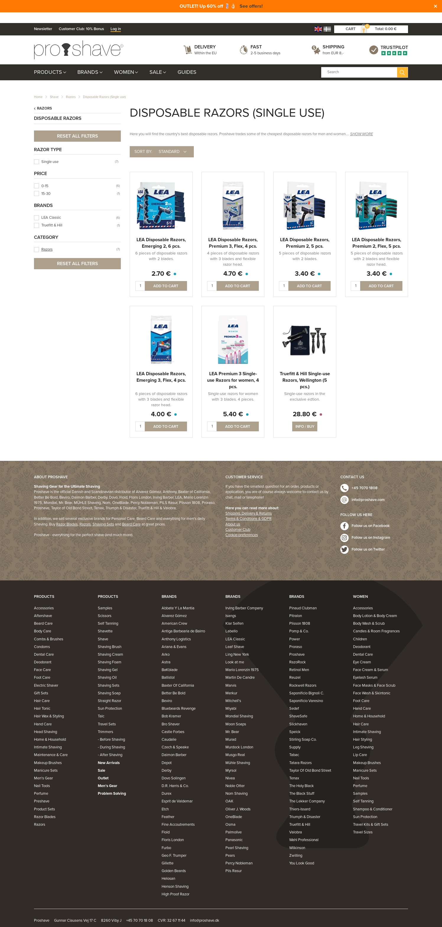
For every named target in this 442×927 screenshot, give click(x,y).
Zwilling (295, 845)
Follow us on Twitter (368, 539)
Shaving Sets (103, 513)
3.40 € (305, 263)
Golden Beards (174, 860)
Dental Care (44, 644)
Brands (87, 61)
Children (360, 628)
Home (38, 87)
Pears (230, 845)
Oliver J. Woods (238, 798)
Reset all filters (77, 125)
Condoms (42, 636)
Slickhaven (298, 713)
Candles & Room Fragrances (376, 620)
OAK (229, 791)
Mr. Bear (232, 721)
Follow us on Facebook (371, 515)
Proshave (297, 644)
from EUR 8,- (333, 42)
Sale (156, 61)
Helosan (168, 868)
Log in (115, 18)
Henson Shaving (175, 876)
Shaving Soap (109, 682)
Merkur (231, 682)
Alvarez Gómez (174, 605)
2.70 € (161, 263)
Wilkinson (297, 837)
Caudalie (169, 729)
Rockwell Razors (302, 675)
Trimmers (105, 721)
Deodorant (42, 651)
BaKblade (170, 659)
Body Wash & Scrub (369, 613)
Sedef (294, 698)
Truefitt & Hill (51, 215)
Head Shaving (45, 721)
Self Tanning (108, 613)
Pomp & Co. (299, 620)
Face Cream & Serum (370, 659)
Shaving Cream (110, 644)
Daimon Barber (174, 744)
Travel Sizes (363, 822)
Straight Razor (109, 690)
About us (232, 513)
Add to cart (165, 275)
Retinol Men (299, 659)
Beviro (167, 690)
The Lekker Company (307, 791)
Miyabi (230, 698)
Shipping (333, 37)
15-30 (46, 183)
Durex (166, 783)
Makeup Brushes (48, 752)
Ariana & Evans (174, 636)
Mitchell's (233, 690)
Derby (166, 760)
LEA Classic (51, 207)
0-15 (44, 175)
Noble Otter (235, 775)
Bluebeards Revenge (179, 698)
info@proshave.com (368, 489)
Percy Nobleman (239, 853)
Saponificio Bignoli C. (306, 682)
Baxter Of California (178, 675)
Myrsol (230, 760)
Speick (294, 721)
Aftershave (43, 605)
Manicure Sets (46, 760)
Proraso (295, 636)
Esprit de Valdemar (177, 791)
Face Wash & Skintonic (371, 682)
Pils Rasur (233, 860)
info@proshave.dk (204, 910)
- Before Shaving (111, 729)
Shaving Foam (109, 651)
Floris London (173, 829)
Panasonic (234, 829)
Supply (294, 737)
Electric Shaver (46, 675)
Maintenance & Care (51, 744)
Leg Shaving (363, 737)
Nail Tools (42, 775)
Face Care (42, 659)
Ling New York (237, 644)
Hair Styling (362, 729)
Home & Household (50, 729)
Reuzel (294, 667)
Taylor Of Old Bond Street (310, 760)
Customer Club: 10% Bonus (81, 18)
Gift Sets (41, 682)
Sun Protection (110, 698)
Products (48, 61)
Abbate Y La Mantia (178, 597)
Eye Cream (362, 651)
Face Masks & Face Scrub (374, 675)
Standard (169, 141)
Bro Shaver (171, 713)
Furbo (166, 837)
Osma (230, 814)
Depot (167, 752)
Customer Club (237, 519)
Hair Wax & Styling (49, 706)
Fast (256, 37)
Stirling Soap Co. (303, 729)
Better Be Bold (173, 682)
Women (124, 61)
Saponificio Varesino (306, 690)
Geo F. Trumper (174, 845)
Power (294, 628)
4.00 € (161, 404)
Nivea (230, 768)
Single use (49, 151)
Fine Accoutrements (178, 814)
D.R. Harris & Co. (175, 775)
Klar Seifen (234, 613)
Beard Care (131, 513)
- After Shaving (110, 744)
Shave (54, 87)
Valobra (295, 822)
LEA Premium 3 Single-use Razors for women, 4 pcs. (233, 370)
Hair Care (42, 690)
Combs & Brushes (48, 628)
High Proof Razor (175, 884)
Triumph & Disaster (304, 806)
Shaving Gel (108, 659)
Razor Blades (67, 513)
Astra (166, 651)
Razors (71, 87)
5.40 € (233, 404)
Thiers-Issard (299, 798)
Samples (105, 597)
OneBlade (233, 806)
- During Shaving (111, 737)
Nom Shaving (236, 783)
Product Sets (44, 798)
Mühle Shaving (237, 752)
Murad (230, 729)
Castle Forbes (173, 721)
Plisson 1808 (299, 613)
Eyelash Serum (365, 667)
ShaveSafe (298, 706)
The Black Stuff (301, 783)
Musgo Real (235, 744)
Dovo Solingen (174, 768)
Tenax (294, 768)
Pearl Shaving (236, 837)
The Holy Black (301, 775)
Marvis (230, 675)
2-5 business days (265, 42)
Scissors (104, 605)
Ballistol (168, 667)
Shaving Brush (109, 636)
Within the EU (205, 42)
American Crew (174, 613)
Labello (231, 620)
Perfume (41, 783)
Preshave (41, 791)
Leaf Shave (234, 636)
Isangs (230, 605)
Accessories (44, 597)
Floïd (166, 822)
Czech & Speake (175, 737)
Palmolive (233, 822)
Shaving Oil (107, 667)
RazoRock (297, 651)
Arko (166, 644)
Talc (101, 706)
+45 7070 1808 (365, 477)
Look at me (234, 651)
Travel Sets (107, 713)
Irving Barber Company (244, 597)
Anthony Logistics (176, 628)
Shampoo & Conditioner (372, 798)
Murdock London (239, 737)
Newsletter (43, 18)
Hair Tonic (42, 698)
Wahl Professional (303, 829)
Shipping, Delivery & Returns (248, 503)
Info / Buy (304, 416)
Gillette (167, 853)
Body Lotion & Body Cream (375, 605)
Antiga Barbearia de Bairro (183, 620)
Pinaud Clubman (303, 597)
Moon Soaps (235, 713)
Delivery (205, 37)
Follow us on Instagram (371, 527)
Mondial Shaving (239, 706)
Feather (168, 806)
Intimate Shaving (48, 737)
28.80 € (305, 404)
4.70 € (233, 263)
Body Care (42, 620)
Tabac (294, 744)
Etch (165, 798)
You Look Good (301, 853)
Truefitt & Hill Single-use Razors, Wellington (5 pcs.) (305, 370)
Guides (187, 61)
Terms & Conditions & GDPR (248, 508)
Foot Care (42, 667)
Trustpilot (394, 37)
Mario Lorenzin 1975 (242, 659)
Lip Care (360, 744)
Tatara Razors (300, 752)
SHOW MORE (361, 123)
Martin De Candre (240, 667)
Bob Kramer (171, 706)
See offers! (251, 6)
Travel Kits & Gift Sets (370, 814)
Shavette (105, 620)
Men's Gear (43, 768)
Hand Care (43, 713)
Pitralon (295, 605)
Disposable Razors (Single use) (104, 87)
